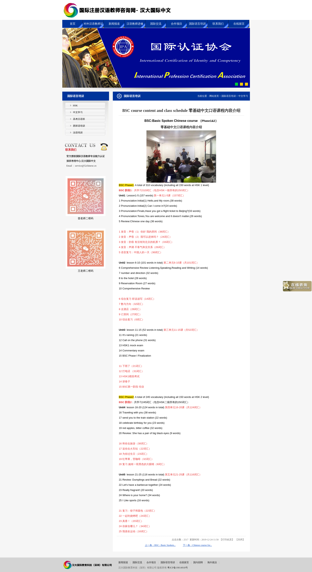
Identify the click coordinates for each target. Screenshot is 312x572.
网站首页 (214, 96)
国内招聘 (198, 562)
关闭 (240, 539)
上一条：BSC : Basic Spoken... (160, 545)
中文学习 (243, 96)
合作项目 (151, 562)
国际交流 (137, 562)
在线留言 (184, 562)
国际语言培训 (228, 96)
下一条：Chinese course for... (197, 545)
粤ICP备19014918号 (177, 567)
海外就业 (212, 562)
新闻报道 (123, 562)
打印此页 (227, 539)
